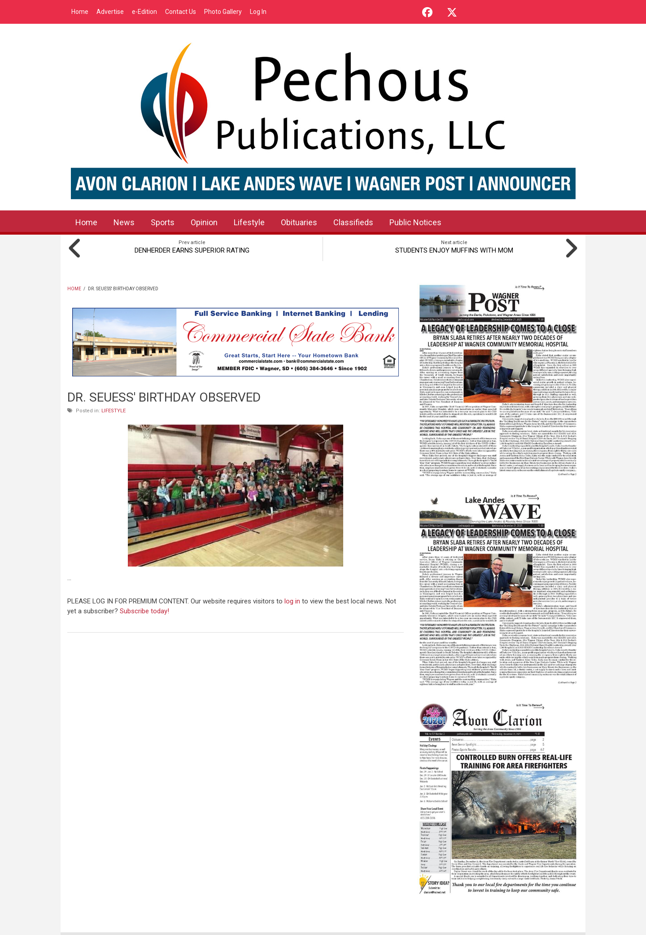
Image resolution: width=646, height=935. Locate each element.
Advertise (110, 11)
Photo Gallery (223, 11)
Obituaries (299, 222)
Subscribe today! (144, 611)
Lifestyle (249, 222)
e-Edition (144, 11)
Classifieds (353, 222)
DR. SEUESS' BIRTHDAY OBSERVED (164, 397)
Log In (258, 11)
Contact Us (180, 11)
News (124, 222)
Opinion (204, 222)
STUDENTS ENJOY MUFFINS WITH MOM (454, 250)
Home (79, 11)
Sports (163, 222)
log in (292, 601)
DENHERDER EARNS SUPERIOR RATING (192, 250)
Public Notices (415, 222)
